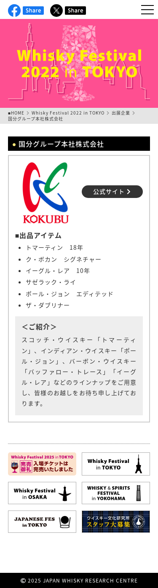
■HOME (16, 113)
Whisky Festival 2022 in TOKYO (68, 113)
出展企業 (121, 113)
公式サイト (112, 191)
